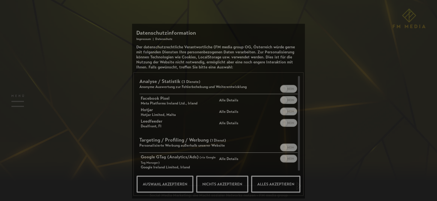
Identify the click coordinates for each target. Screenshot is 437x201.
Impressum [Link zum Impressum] (143, 62)
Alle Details (228, 123)
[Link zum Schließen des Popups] (299, 56)
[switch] (289, 112)
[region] (218, 148)
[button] (284, 112)
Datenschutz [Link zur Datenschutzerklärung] (163, 62)
